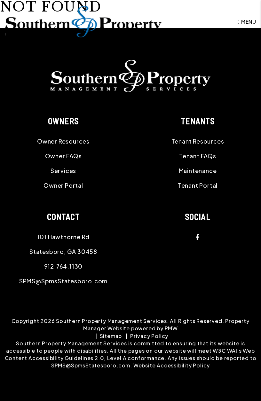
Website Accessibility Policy (171, 365)
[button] (197, 237)
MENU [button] (247, 21)
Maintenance (198, 170)
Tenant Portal (197, 185)
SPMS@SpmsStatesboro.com (63, 281)
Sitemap (111, 336)
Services (63, 170)
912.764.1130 (63, 266)
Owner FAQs (63, 156)
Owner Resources (63, 141)
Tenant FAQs (197, 156)
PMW (171, 328)
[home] (83, 21)
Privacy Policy (149, 336)
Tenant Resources (197, 141)
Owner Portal (63, 185)
